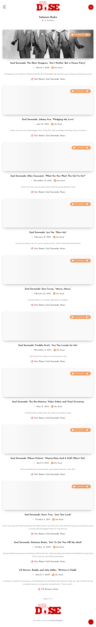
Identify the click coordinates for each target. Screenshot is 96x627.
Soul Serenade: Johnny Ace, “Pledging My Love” (48, 119)
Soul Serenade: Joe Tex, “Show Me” (48, 232)
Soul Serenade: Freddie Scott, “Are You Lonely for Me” (48, 345)
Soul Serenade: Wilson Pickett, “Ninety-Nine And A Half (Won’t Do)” (48, 458)
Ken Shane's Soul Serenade (46, 79)
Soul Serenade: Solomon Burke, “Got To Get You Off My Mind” (48, 542)
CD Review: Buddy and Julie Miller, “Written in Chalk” (48, 570)
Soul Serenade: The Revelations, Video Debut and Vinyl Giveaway (48, 402)
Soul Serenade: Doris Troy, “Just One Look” (48, 515)
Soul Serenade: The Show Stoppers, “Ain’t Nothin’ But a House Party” (48, 63)
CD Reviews (46, 589)
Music (62, 79)
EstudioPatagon (56, 621)
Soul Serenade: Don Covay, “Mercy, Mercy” (48, 289)
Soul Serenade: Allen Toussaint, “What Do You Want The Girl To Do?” (48, 176)
